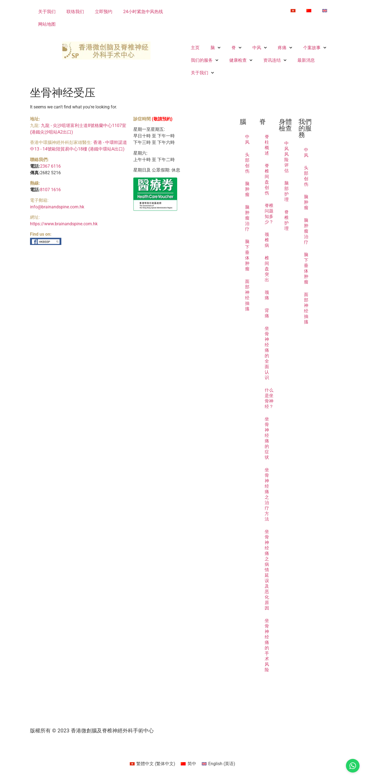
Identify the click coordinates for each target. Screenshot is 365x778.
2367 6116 (50, 166)
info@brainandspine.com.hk (57, 206)
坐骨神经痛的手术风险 (267, 645)
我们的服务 (204, 60)
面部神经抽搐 (247, 295)
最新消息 (306, 60)
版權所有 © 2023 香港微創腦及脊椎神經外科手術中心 (92, 730)
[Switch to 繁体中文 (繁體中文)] (152, 764)
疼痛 (285, 47)
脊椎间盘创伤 (267, 179)
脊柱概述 (267, 145)
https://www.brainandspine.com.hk (64, 223)
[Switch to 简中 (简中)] (188, 764)
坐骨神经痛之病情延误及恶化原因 (267, 570)
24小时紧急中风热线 (143, 11)
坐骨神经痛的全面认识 (267, 353)
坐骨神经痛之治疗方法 (267, 494)
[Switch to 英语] (325, 10)
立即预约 (103, 11)
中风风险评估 (286, 157)
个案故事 (314, 47)
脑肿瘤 (247, 189)
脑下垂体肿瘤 (247, 255)
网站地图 (47, 24)
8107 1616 (50, 189)
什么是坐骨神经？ (269, 398)
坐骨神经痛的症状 (267, 438)
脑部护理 (286, 191)
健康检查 (240, 60)
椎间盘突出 (267, 268)
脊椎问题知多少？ (269, 213)
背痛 (267, 313)
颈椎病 (267, 240)
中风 (259, 47)
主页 (195, 47)
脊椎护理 (286, 220)
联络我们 (75, 11)
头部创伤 (247, 163)
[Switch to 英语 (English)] (218, 764)
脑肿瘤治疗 (247, 218)
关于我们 (47, 11)
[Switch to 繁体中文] (293, 10)
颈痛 (267, 295)
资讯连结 (274, 60)
